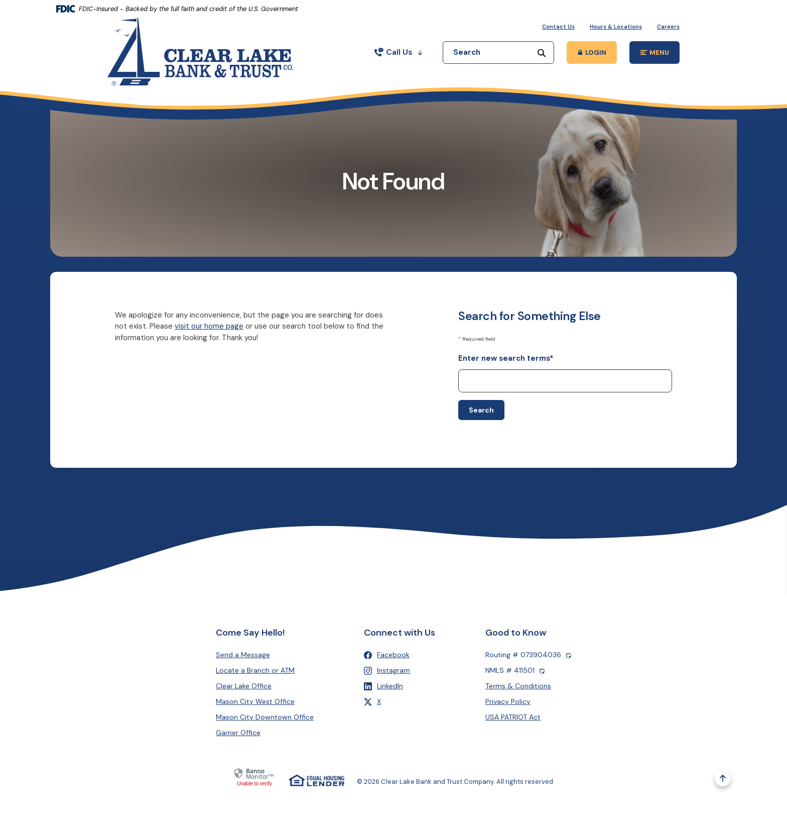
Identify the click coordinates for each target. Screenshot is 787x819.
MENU (660, 54)
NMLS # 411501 (515, 670)
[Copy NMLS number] (542, 670)
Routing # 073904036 (528, 655)
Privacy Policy (508, 701)
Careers (668, 26)
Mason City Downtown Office (265, 717)
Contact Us (558, 26)
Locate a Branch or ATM (255, 670)
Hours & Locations (616, 26)
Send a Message (243, 654)
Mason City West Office (255, 701)
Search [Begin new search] (481, 410)
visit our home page (209, 326)
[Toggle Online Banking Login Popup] (592, 52)
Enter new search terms (506, 358)
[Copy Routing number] (568, 655)
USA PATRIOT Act (513, 717)
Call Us (398, 52)
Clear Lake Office (244, 685)
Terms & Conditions (518, 685)
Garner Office (238, 732)
